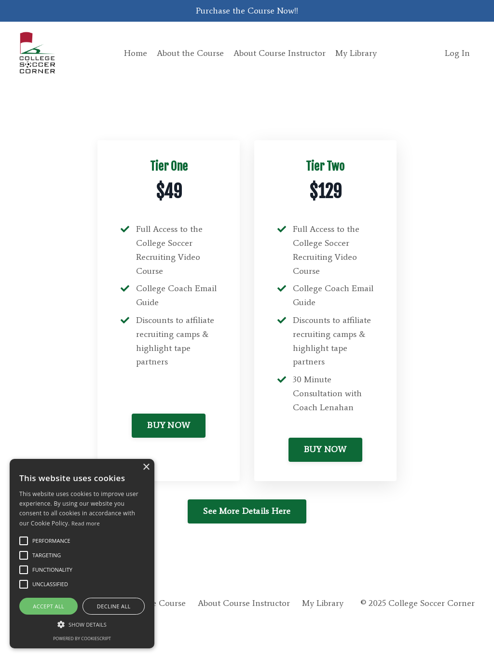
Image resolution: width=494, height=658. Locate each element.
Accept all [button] (48, 606)
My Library (356, 53)
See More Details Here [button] (246, 511)
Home (135, 53)
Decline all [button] (114, 606)
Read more (85, 523)
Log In (457, 53)
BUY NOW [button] (168, 425)
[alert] (82, 553)
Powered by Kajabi (447, 633)
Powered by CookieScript (82, 638)
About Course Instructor (279, 53)
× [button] (146, 467)
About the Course (190, 53)
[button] (82, 624)
